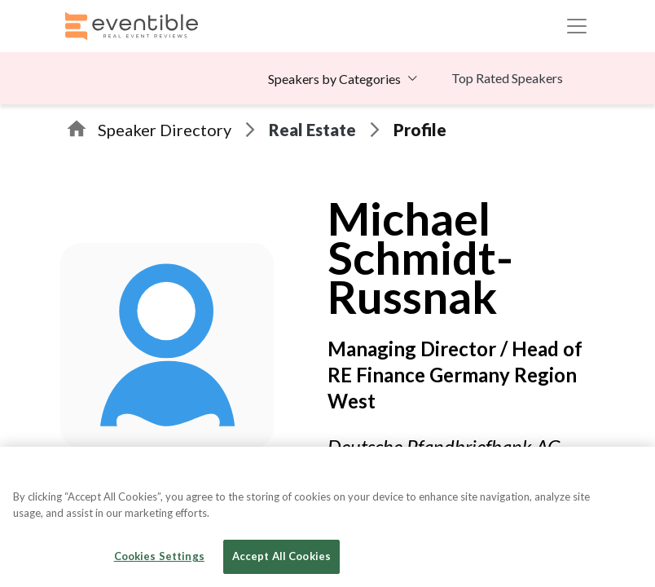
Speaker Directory (164, 129)
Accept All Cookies (281, 556)
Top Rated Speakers (507, 78)
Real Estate (312, 129)
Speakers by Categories (334, 78)
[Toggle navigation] (577, 26)
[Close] (629, 473)
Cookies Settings (159, 556)
